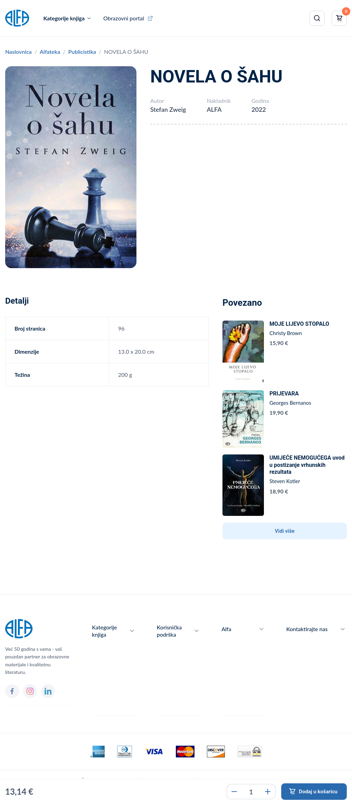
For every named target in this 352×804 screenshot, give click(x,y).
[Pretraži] (317, 18)
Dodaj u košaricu (318, 791)
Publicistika (82, 51)
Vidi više (285, 531)
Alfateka (50, 51)
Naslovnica (18, 51)
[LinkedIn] (48, 691)
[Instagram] (30, 691)
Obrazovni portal (123, 18)
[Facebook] (12, 691)
